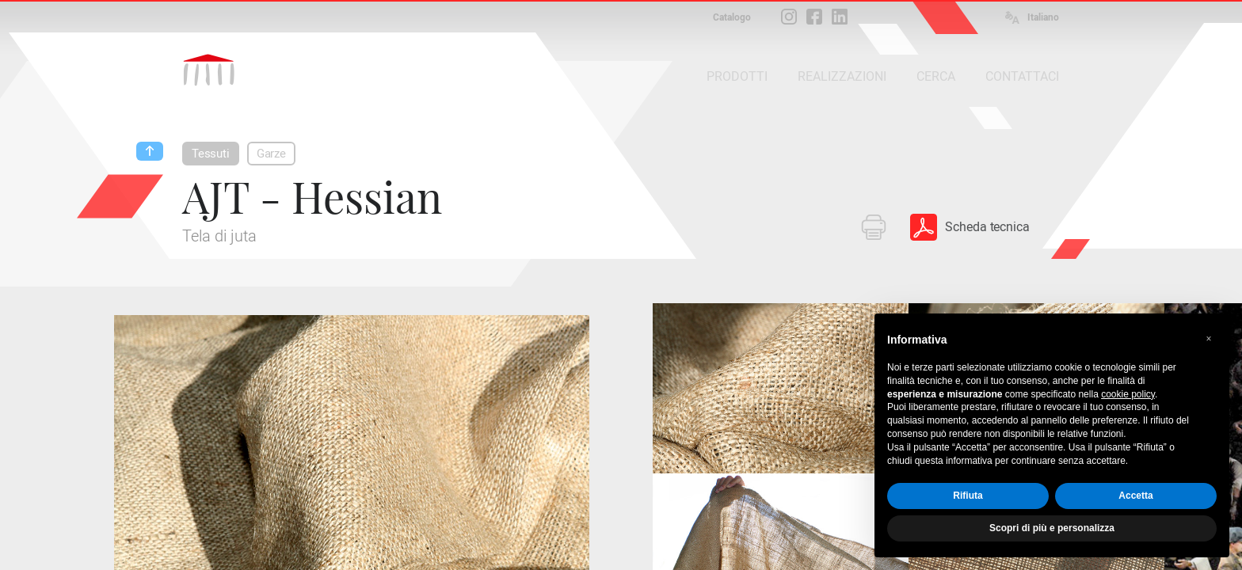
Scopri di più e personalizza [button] (1051, 528)
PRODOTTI (737, 76)
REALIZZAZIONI (842, 76)
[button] (1208, 339)
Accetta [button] (1135, 495)
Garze (271, 153)
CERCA (935, 76)
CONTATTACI (1022, 76)
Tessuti (211, 153)
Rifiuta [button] (967, 495)
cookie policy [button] (1128, 394)
